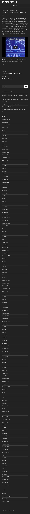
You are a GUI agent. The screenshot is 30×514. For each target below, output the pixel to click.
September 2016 (6, 419)
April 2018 (4, 367)
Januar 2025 (5, 146)
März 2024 (4, 174)
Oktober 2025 (5, 122)
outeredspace (9, 2)
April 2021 (4, 269)
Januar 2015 (5, 474)
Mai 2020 (4, 299)
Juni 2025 (4, 133)
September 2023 (6, 190)
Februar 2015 (5, 471)
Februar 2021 (5, 275)
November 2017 (5, 381)
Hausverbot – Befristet (7, 106)
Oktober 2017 (5, 384)
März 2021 (4, 272)
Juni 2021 (4, 264)
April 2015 (4, 466)
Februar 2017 (5, 406)
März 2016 (4, 436)
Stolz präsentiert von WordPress (9, 510)
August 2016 (5, 422)
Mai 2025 (4, 135)
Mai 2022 (4, 234)
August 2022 (5, 225)
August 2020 (5, 291)
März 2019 (4, 337)
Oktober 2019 (5, 318)
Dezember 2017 (5, 378)
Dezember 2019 (5, 313)
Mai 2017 (4, 397)
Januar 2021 (5, 277)
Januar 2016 (5, 441)
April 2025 (4, 138)
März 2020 (4, 305)
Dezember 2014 (5, 476)
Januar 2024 (5, 179)
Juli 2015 (4, 457)
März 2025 (4, 141)
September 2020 (6, 288)
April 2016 (4, 433)
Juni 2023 (4, 198)
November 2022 (6, 217)
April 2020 (4, 302)
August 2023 (5, 193)
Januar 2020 (5, 310)
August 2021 (5, 258)
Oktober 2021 (5, 253)
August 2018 (5, 356)
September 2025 (6, 125)
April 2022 (4, 236)
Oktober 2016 (5, 416)
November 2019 (5, 316)
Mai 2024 (4, 168)
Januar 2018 (5, 375)
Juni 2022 (4, 231)
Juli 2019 (4, 326)
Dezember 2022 (5, 215)
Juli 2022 (4, 228)
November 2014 (5, 479)
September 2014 (6, 485)
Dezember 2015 (5, 444)
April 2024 (4, 171)
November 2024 (6, 152)
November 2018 (5, 348)
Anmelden (4, 493)
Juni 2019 (4, 329)
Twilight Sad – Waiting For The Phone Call (11, 104)
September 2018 (6, 354)
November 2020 (6, 283)
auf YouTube (16, 58)
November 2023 (6, 185)
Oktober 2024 (5, 155)
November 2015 (5, 446)
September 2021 (6, 255)
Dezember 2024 (6, 149)
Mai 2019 (4, 332)
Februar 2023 (5, 209)
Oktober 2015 (5, 449)
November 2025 (6, 119)
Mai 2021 (4, 266)
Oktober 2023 (5, 187)
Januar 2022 (5, 245)
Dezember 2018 (5, 346)
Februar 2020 (5, 307)
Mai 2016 (4, 430)
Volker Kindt (14, 10)
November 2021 (5, 250)
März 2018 (4, 370)
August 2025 (5, 127)
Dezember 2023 (6, 182)
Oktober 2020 (5, 285)
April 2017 (4, 400)
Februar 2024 (5, 176)
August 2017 (5, 389)
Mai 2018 (4, 365)
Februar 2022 (5, 242)
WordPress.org (5, 501)
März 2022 (4, 239)
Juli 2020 (4, 294)
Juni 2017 (4, 395)
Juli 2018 (4, 359)
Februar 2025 (5, 144)
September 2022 (6, 223)
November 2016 (5, 414)
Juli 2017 (4, 392)
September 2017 (6, 386)
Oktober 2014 (5, 482)
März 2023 (4, 206)
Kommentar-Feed (6, 498)
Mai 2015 (4, 463)
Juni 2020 (4, 296)
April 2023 (4, 204)
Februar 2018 (5, 373)
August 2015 (5, 455)
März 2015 (4, 468)
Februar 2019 (5, 340)
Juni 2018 (4, 362)
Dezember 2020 (6, 280)
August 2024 (5, 160)
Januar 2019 (5, 343)
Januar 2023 (5, 212)
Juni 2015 (4, 460)
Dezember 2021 (5, 247)
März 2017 (4, 403)
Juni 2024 (4, 165)
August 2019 (5, 324)
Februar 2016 (5, 438)
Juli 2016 (4, 425)
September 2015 (6, 452)
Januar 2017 (5, 408)
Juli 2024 (4, 163)
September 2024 (6, 157)
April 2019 (4, 335)
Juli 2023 (4, 195)
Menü (15, 5)
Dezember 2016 (5, 411)
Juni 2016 (4, 427)
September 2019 (6, 321)
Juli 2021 (4, 261)
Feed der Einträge (6, 496)
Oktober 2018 (5, 351)
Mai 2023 (4, 201)
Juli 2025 (4, 130)
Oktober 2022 (5, 220)
